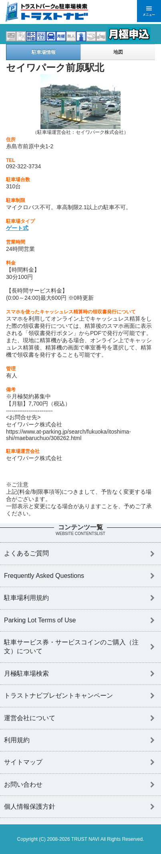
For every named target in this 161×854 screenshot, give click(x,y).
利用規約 (17, 740)
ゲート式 (17, 228)
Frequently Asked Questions (44, 575)
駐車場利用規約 (26, 597)
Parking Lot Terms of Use (40, 620)
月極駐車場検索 (26, 673)
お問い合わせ (23, 784)
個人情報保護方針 (29, 806)
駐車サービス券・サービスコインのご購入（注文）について (71, 646)
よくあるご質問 (26, 553)
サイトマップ (23, 762)
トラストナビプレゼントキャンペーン (58, 695)
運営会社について (29, 718)
